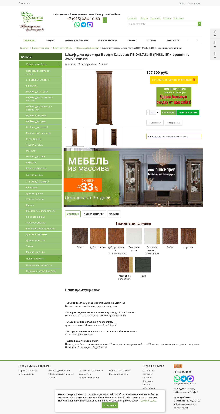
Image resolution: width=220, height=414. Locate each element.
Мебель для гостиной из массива (39, 99)
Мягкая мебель (112, 40)
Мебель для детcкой (37, 127)
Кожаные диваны (35, 216)
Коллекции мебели (36, 168)
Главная (30, 40)
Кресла (30, 205)
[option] (104, 98)
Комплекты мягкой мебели (40, 210)
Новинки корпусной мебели (41, 271)
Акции (52, 40)
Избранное (174, 122)
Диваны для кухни (35, 240)
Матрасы (31, 150)
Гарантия (155, 17)
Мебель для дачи (35, 156)
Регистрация (194, 3)
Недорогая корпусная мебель (38, 72)
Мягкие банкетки (35, 251)
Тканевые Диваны (35, 222)
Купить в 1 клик (188, 112)
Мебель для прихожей (38, 133)
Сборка (144, 17)
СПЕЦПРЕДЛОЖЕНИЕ (37, 79)
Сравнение (155, 122)
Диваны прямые (34, 193)
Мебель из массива (36, 115)
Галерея (158, 40)
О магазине (24, 3)
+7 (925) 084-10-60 (83, 18)
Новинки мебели (43, 258)
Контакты (179, 17)
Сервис (137, 40)
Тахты (29, 246)
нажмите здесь (148, 400)
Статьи (167, 17)
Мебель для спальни (37, 91)
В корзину (168, 112)
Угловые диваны (35, 199)
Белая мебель (33, 138)
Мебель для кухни (36, 121)
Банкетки (31, 162)
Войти (182, 3)
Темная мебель (34, 144)
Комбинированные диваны (40, 228)
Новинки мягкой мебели (39, 265)
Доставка (132, 17)
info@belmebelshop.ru (185, 383)
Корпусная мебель (79, 40)
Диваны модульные (36, 234)
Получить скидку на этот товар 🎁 (174, 79)
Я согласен (110, 405)
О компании (149, 370)
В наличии (31, 85)
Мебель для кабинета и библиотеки (39, 108)
